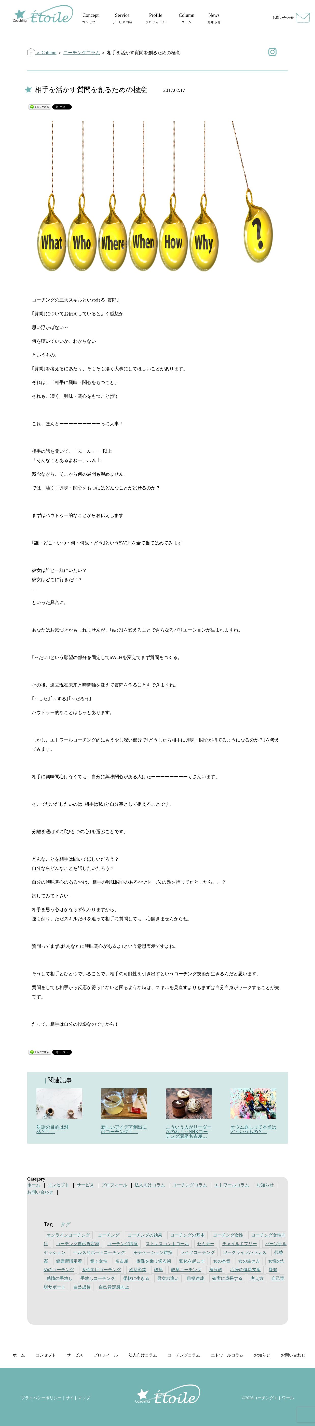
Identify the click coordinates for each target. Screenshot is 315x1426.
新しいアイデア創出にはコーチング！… (124, 1129)
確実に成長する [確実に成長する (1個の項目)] (227, 1278)
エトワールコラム (231, 1185)
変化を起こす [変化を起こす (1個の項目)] (192, 1261)
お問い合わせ (283, 18)
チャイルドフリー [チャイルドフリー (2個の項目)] (239, 1243)
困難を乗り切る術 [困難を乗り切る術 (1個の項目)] (153, 1261)
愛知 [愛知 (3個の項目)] (273, 1269)
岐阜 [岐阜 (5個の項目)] (158, 1269)
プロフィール (114, 1185)
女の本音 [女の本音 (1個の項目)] (221, 1261)
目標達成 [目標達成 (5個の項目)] (195, 1278)
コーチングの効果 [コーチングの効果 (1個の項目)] (145, 1235)
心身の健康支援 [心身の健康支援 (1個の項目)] (245, 1269)
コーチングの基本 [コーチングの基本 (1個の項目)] (187, 1235)
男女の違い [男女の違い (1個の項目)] (168, 1278)
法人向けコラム (150, 1185)
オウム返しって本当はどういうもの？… (253, 1129)
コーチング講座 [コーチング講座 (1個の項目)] (122, 1243)
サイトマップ (78, 1398)
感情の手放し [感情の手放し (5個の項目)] (60, 1278)
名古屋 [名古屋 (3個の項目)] (121, 1261)
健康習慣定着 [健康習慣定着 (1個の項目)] (69, 1261)
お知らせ (265, 1185)
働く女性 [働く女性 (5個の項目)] (98, 1261)
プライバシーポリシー (41, 1398)
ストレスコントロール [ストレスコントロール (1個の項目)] (167, 1243)
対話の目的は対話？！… (52, 1129)
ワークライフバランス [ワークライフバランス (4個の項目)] (244, 1252)
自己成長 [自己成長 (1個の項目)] (82, 1287)
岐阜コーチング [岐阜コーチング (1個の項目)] (186, 1269)
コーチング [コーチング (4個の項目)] (108, 1235)
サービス (85, 1185)
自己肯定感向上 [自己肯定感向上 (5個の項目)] (114, 1287)
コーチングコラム (81, 52)
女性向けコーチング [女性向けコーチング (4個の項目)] (101, 1269)
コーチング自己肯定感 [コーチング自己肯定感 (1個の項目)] (77, 1243)
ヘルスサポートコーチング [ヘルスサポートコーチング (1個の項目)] (99, 1252)
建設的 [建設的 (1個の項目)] (215, 1269)
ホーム (33, 1185)
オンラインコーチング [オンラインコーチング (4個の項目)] (68, 1235)
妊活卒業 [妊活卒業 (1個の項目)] (137, 1269)
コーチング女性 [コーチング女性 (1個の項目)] (228, 1235)
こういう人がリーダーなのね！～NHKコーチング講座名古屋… (189, 1132)
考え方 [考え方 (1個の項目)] (257, 1278)
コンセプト (58, 1185)
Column (49, 52)
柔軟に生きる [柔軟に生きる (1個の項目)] (136, 1278)
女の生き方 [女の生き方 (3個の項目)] (249, 1261)
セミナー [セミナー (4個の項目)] (205, 1243)
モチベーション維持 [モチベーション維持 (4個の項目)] (152, 1252)
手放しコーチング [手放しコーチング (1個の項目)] (97, 1278)
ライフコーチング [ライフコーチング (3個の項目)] (197, 1252)
